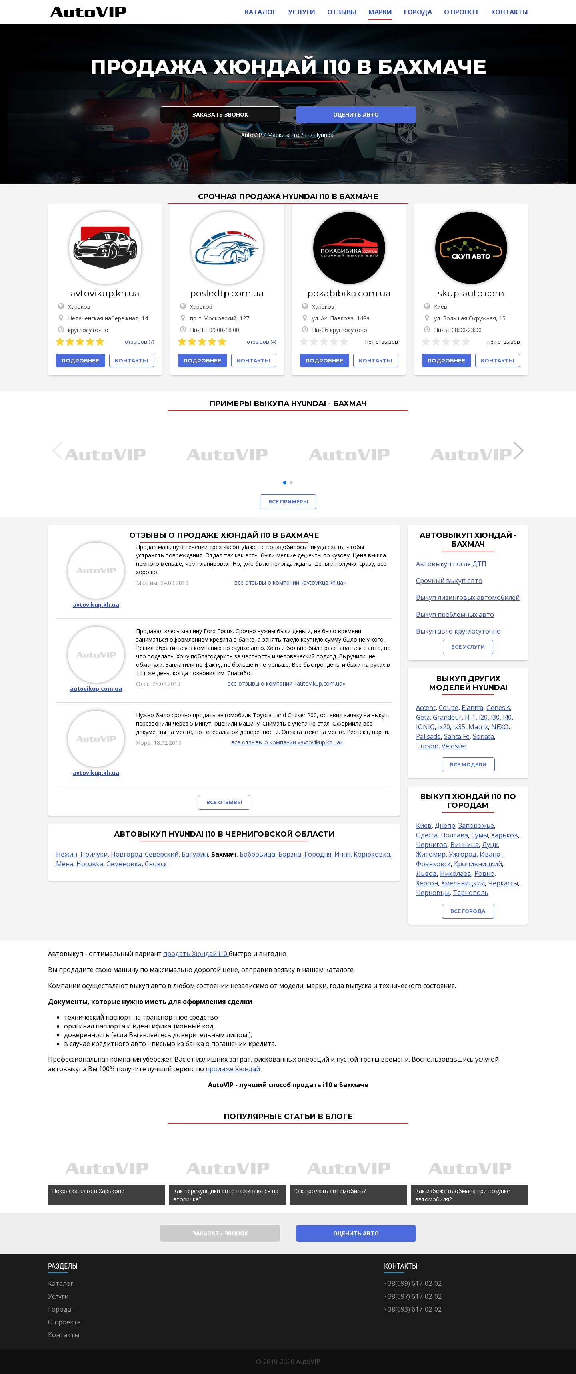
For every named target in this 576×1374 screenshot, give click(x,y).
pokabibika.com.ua (349, 293)
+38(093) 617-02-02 (413, 1309)
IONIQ (425, 726)
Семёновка (124, 863)
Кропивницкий (478, 863)
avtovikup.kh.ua (105, 293)
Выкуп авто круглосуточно (458, 631)
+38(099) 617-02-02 (413, 1283)
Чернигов (431, 844)
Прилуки (94, 854)
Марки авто (283, 135)
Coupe (448, 707)
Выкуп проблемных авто (455, 614)
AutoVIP (251, 135)
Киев (424, 825)
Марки (380, 12)
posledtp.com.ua (227, 293)
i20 (483, 717)
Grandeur (447, 717)
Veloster (454, 746)
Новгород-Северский (144, 854)
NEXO (499, 726)
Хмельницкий (463, 883)
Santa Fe (457, 736)
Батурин (195, 854)
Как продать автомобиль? (330, 1191)
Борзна (289, 854)
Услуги (301, 12)
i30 (495, 717)
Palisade (428, 736)
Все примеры (288, 502)
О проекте (461, 12)
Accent (426, 707)
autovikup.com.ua (96, 688)
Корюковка (372, 854)
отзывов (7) (139, 341)
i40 (507, 717)
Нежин (66, 854)
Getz (423, 717)
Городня (317, 854)
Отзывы (341, 12)
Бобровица (257, 854)
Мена (64, 863)
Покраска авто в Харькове (88, 1191)
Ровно (484, 873)
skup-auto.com (471, 293)
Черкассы (503, 883)
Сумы (479, 835)
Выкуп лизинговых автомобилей (468, 597)
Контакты (509, 12)
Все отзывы (224, 802)
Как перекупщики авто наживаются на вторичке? (225, 1195)
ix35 (459, 726)
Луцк (490, 844)
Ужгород (462, 854)
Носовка (89, 863)
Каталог (260, 12)
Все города (468, 911)
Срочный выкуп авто (449, 580)
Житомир (431, 854)
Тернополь (470, 892)
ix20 (444, 726)
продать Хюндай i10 (196, 953)
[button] (284, 482)
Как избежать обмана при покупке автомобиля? (462, 1195)
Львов (426, 873)
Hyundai (324, 135)
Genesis (498, 707)
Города (418, 12)
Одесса (427, 835)
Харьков (504, 835)
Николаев (455, 873)
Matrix (478, 726)
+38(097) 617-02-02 (413, 1296)
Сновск (156, 863)
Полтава (454, 835)
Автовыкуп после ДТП (451, 563)
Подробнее (80, 360)
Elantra (472, 707)
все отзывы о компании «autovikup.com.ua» (286, 683)
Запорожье (476, 825)
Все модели (468, 765)
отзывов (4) (261, 341)
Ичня (342, 854)
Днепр (445, 825)
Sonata (483, 736)
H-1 (470, 717)
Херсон (427, 883)
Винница (464, 844)
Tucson (427, 746)
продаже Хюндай (234, 1068)
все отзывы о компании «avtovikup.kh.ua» (290, 582)
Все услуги (468, 647)
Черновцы (433, 892)
